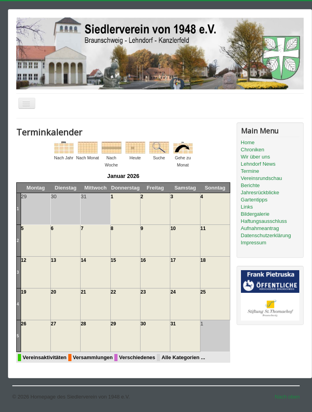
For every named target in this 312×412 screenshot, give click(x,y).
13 (53, 260)
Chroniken (252, 150)
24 (172, 292)
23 (143, 292)
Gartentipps (254, 200)
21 (83, 292)
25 (203, 292)
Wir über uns (255, 157)
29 (113, 324)
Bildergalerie (255, 214)
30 (143, 324)
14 (83, 260)
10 (172, 228)
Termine (250, 171)
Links (247, 207)
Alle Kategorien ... (183, 357)
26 (23, 324)
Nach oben (287, 397)
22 (113, 292)
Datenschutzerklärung (266, 235)
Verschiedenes (137, 357)
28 (83, 324)
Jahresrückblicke (260, 192)
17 (172, 260)
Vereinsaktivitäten (45, 357)
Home (248, 142)
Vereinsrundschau (261, 178)
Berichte (250, 185)
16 (143, 260)
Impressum (253, 243)
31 (172, 324)
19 (23, 292)
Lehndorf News (258, 164)
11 (203, 228)
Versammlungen (93, 357)
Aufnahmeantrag (260, 228)
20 (53, 292)
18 (203, 260)
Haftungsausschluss (264, 221)
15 (113, 260)
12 (23, 260)
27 (53, 324)
